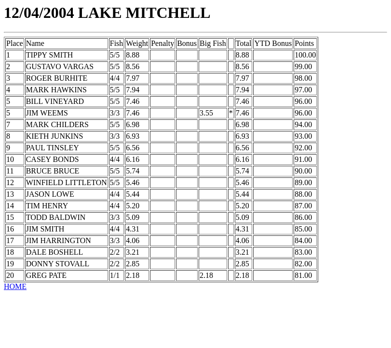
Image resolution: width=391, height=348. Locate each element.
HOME (15, 286)
